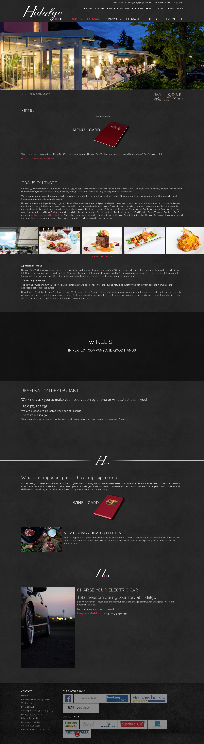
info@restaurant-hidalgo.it (33, 708)
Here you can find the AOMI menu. (38, 148)
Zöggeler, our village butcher (48, 205)
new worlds (48, 181)
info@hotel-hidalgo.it (89, 603)
